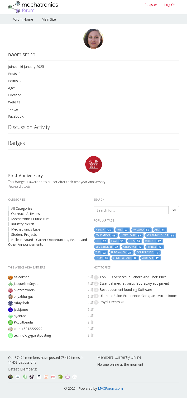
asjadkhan (21, 277)
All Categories (21, 208)
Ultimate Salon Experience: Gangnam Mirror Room (138, 295)
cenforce (133, 247)
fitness (155, 247)
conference (148, 253)
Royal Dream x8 (112, 302)
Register (150, 4)
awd (123, 230)
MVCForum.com (110, 388)
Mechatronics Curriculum (30, 219)
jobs (135, 241)
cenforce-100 (125, 258)
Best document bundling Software (126, 289)
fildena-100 (122, 253)
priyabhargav (24, 296)
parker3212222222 (28, 328)
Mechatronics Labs (25, 229)
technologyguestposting (32, 335)
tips (101, 253)
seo (101, 241)
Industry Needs (22, 224)
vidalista (151, 258)
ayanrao (20, 316)
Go (174, 210)
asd (160, 230)
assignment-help (160, 235)
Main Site (49, 19)
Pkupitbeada (23, 322)
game (118, 241)
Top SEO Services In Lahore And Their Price (133, 277)
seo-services (107, 247)
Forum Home (22, 19)
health (104, 230)
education (106, 235)
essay (102, 258)
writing (153, 241)
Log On (170, 4)
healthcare (131, 235)
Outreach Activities (25, 213)
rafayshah (21, 303)
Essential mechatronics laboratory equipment (134, 283)
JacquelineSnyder (27, 283)
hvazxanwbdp (24, 290)
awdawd (142, 230)
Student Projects (24, 234)
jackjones (21, 309)
